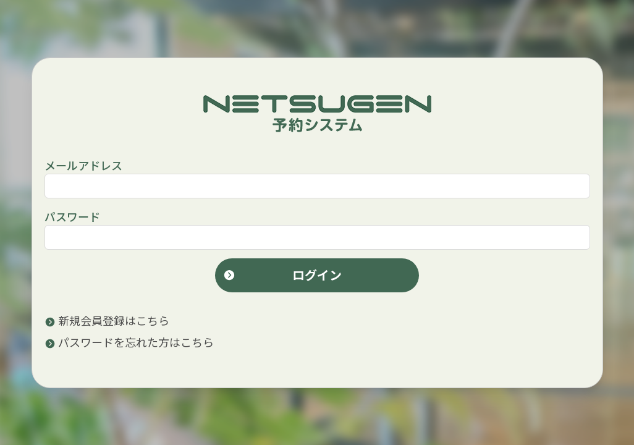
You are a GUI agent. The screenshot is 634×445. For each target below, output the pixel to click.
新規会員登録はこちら (106, 320)
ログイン (282, 275)
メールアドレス (83, 165)
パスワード (72, 216)
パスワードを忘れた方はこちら (129, 342)
